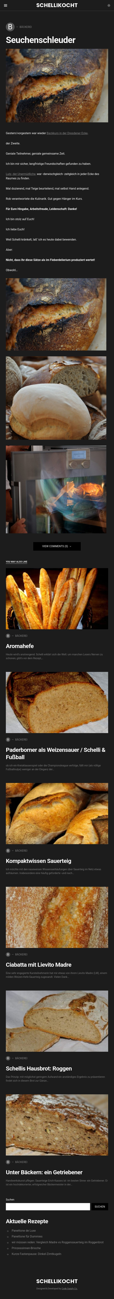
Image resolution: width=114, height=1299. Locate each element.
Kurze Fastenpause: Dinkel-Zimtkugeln (36, 1254)
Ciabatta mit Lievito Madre (38, 964)
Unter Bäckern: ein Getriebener (44, 1172)
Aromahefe (20, 646)
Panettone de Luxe (24, 1230)
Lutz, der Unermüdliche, (21, 174)
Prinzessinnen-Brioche (26, 1248)
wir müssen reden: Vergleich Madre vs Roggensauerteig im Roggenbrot (58, 1242)
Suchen (10, 1199)
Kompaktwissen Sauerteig (38, 860)
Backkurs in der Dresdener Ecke (67, 133)
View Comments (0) (55, 546)
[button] (108, 5)
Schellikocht (57, 5)
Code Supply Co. (69, 1288)
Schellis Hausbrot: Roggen (39, 1068)
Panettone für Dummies (27, 1236)
